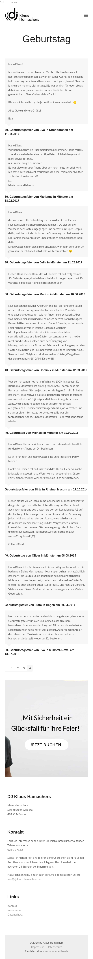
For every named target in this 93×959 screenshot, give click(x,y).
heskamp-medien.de (56, 951)
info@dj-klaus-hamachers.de (24, 879)
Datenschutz (15, 914)
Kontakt (12, 905)
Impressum (14, 910)
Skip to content (9, 2)
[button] (86, 15)
